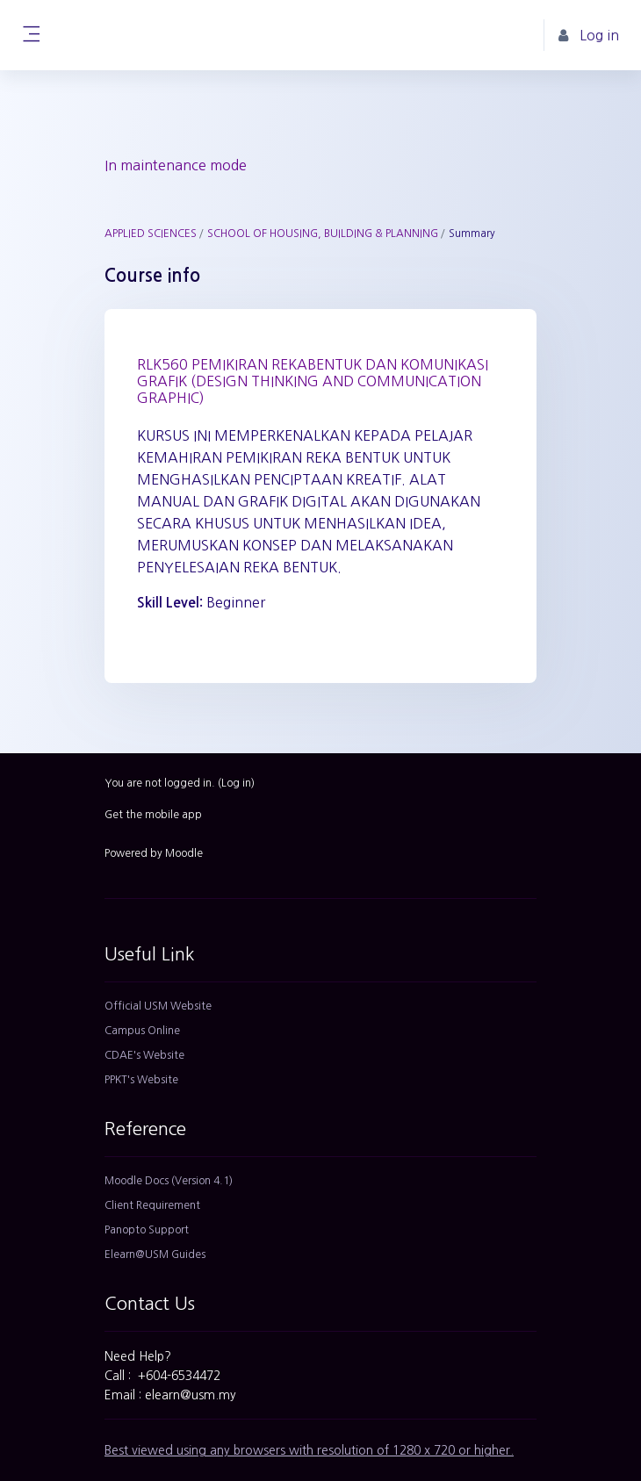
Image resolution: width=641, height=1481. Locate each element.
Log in (236, 783)
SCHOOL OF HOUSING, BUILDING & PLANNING (322, 233)
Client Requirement (152, 1205)
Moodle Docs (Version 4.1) (168, 1180)
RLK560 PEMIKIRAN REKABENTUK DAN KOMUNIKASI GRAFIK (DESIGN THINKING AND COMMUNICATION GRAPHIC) (312, 381)
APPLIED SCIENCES (150, 233)
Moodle (184, 853)
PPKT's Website (141, 1080)
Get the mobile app (153, 814)
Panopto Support (146, 1230)
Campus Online (142, 1030)
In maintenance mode (175, 165)
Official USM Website (158, 1006)
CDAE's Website (144, 1055)
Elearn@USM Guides (154, 1254)
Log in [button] (588, 35)
